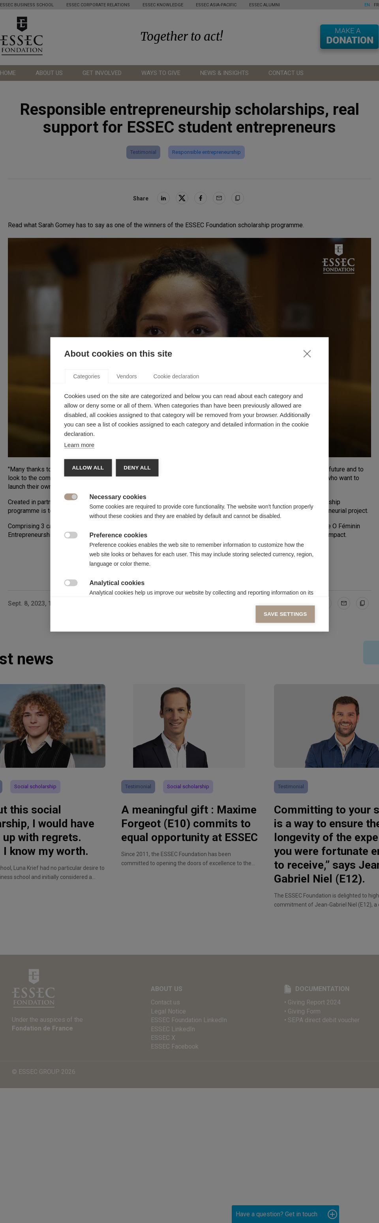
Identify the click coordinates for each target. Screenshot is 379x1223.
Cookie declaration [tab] (176, 503)
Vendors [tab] (126, 503)
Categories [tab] (86, 503)
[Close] (307, 480)
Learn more (79, 571)
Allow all (88, 595)
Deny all (137, 595)
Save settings (285, 741)
